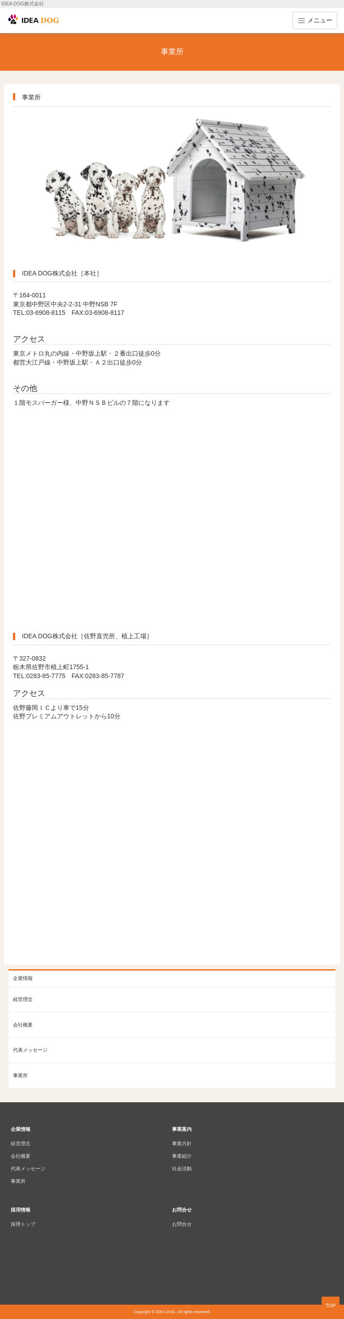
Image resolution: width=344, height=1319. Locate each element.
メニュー (314, 21)
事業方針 (182, 1143)
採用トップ (23, 1224)
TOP (331, 1305)
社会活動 (182, 1168)
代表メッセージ (30, 1050)
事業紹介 (182, 1156)
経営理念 (23, 999)
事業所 (20, 1075)
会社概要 (23, 1024)
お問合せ (182, 1224)
